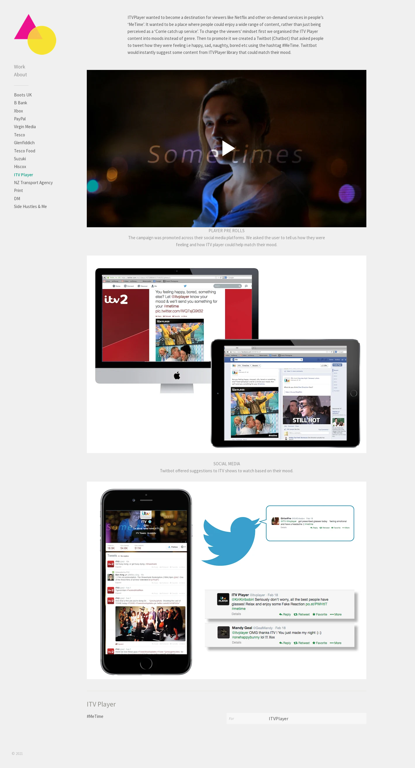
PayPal (20, 118)
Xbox (18, 110)
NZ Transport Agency (33, 182)
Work (19, 66)
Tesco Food (24, 150)
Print (18, 190)
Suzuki (20, 158)
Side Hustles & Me (30, 206)
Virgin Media (25, 126)
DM (17, 198)
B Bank (20, 102)
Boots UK (23, 94)
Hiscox (20, 166)
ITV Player (23, 174)
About (20, 74)
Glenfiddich (24, 142)
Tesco (19, 134)
